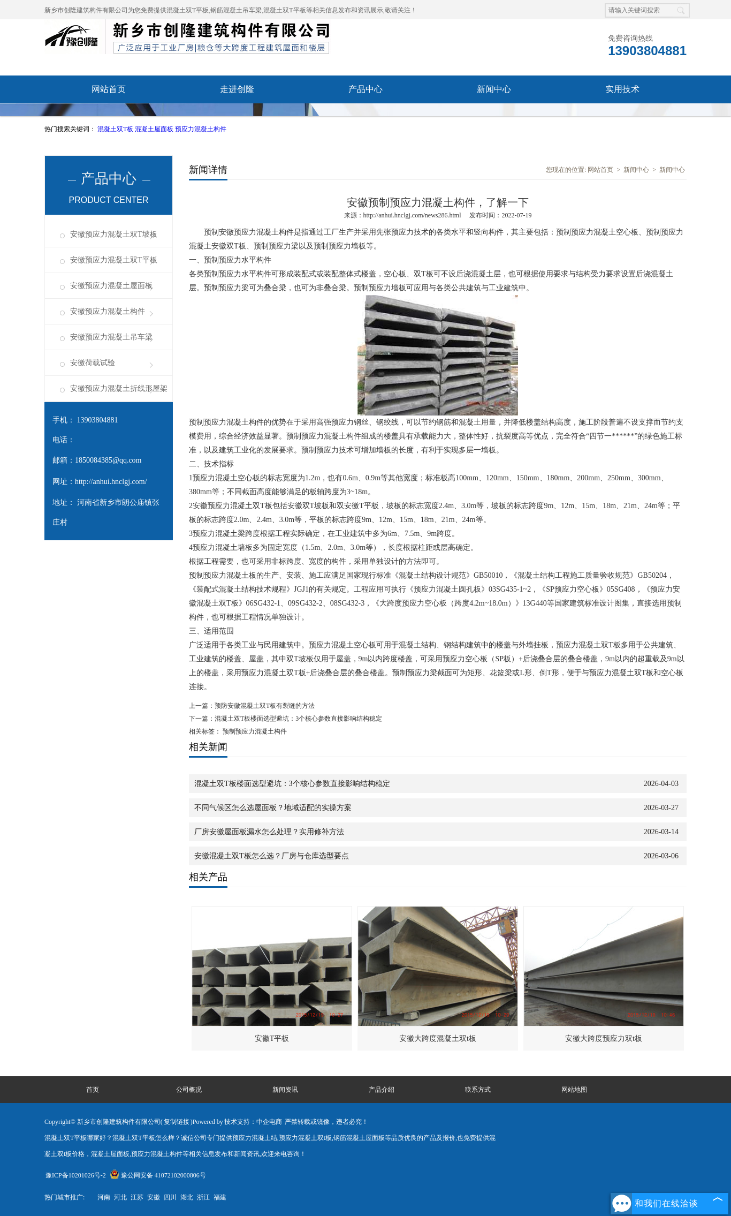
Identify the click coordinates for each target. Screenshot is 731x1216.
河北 (120, 1197)
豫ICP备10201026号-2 (75, 1175)
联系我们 (365, 117)
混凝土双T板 (116, 129)
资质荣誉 (109, 117)
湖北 (186, 1197)
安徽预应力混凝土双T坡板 (113, 234)
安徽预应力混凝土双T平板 (113, 260)
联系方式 (478, 1089)
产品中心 (365, 89)
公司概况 (189, 1089)
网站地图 (574, 1089)
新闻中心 (494, 89)
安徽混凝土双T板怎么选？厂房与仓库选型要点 (271, 856)
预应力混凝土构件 (200, 129)
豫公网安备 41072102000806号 (158, 1175)
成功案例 (237, 117)
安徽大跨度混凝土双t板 (437, 1038)
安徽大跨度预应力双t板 (603, 1038)
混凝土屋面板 (155, 129)
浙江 (203, 1197)
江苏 (137, 1197)
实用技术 (622, 89)
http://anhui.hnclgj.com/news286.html (412, 215)
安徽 (153, 1197)
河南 (103, 1197)
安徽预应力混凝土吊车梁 (111, 337)
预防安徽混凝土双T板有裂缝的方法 (265, 705)
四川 (170, 1197)
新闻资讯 (285, 1089)
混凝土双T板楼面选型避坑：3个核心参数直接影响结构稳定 (298, 718)
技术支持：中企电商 (253, 1122)
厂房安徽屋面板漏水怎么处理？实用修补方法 (269, 832)
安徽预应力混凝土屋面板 (111, 286)
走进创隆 (237, 89)
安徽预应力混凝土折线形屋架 (118, 388)
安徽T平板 (272, 1038)
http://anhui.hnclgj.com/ (111, 482)
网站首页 (109, 89)
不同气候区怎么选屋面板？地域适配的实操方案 (273, 808)
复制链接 (176, 1122)
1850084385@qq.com (108, 460)
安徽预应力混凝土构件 (107, 311)
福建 (220, 1197)
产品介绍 (381, 1089)
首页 (92, 1089)
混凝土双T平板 (187, 10)
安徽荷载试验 (92, 363)
